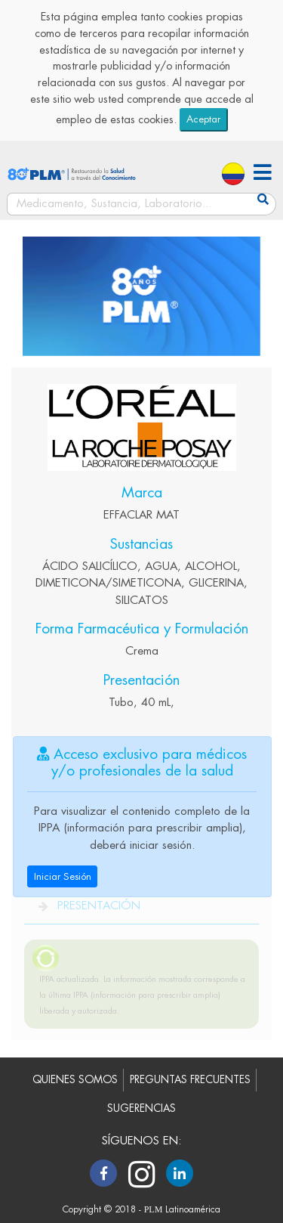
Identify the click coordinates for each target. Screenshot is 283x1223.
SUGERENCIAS (141, 1108)
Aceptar (203, 119)
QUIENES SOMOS (75, 1080)
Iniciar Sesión (62, 876)
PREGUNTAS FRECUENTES (190, 1080)
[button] (262, 174)
